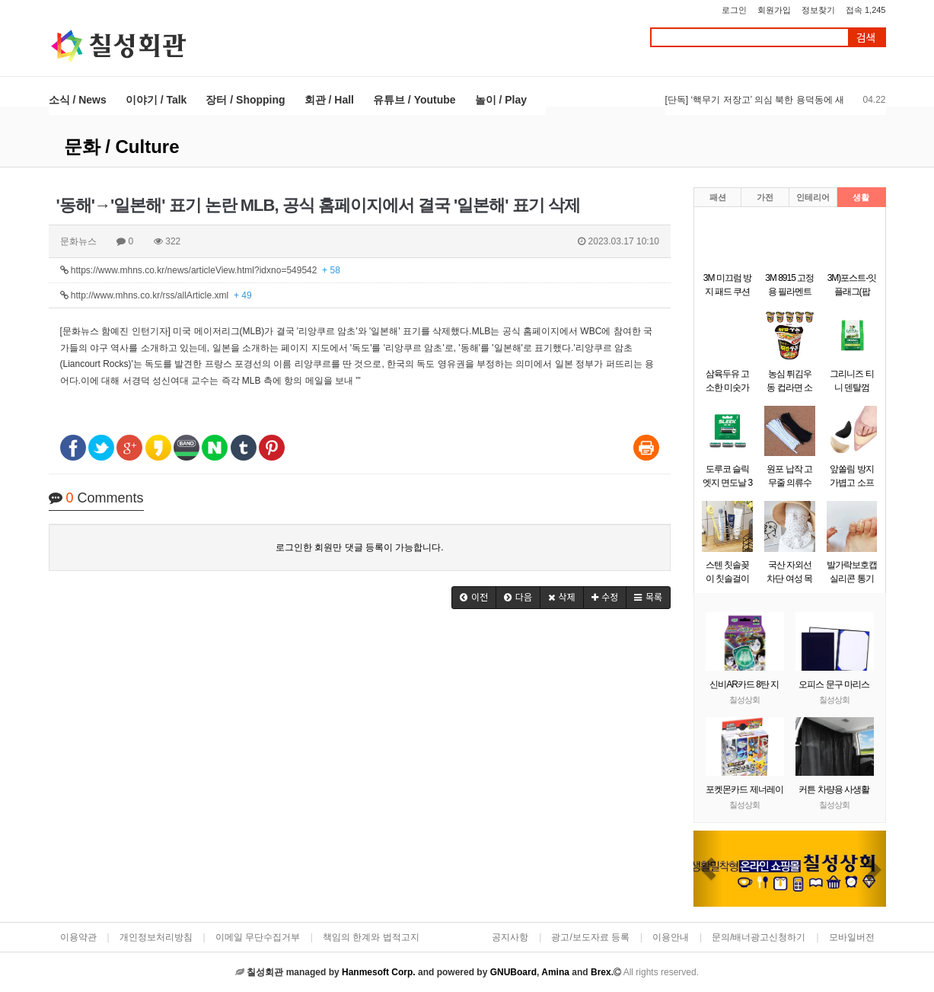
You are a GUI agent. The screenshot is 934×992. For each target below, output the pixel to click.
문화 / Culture (122, 146)
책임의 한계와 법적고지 (371, 937)
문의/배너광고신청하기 (758, 937)
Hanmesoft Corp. (379, 972)
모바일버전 (852, 937)
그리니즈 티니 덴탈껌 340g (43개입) (851, 387)
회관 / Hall (329, 100)
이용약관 (78, 937)
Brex (601, 972)
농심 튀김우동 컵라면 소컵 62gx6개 (789, 387)
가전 (765, 197)
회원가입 (774, 9)
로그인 (734, 9)
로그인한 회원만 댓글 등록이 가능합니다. (360, 547)
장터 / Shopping (245, 100)
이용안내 (670, 937)
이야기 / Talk (156, 100)
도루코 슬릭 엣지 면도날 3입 (727, 483)
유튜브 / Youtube (414, 100)
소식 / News (78, 100)
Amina (555, 972)
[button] (473, 597)
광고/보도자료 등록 (590, 937)
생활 (861, 197)
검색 (866, 38)
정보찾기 (818, 9)
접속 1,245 (866, 9)
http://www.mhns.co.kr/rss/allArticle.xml (156, 295)
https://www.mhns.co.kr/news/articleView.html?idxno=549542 (200, 270)
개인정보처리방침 (156, 937)
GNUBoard (513, 972)
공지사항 (510, 937)
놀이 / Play (501, 100)
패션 (717, 197)
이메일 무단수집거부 (257, 937)
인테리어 (813, 197)
